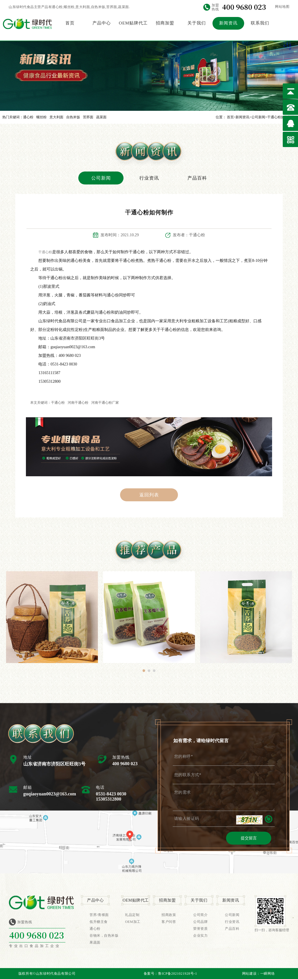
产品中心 (101, 23)
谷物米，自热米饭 (104, 936)
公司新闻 (258, 117)
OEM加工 (132, 922)
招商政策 (169, 915)
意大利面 (56, 117)
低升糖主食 (99, 922)
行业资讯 (149, 178)
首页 (70, 23)
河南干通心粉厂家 (105, 403)
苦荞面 (88, 117)
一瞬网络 (267, 974)
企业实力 (200, 936)
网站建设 (249, 974)
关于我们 (196, 23)
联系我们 (260, 23)
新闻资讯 (228, 23)
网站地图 (282, 7)
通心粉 (28, 117)
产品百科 (197, 178)
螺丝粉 (41, 117)
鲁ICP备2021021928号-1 (177, 974)
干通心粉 (45, 252)
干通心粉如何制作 (281, 117)
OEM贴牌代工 (133, 23)
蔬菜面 (101, 117)
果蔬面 (95, 942)
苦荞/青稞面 (99, 915)
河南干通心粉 (78, 403)
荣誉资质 (200, 929)
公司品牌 (200, 922)
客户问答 (169, 922)
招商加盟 (165, 23)
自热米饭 (73, 117)
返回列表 (149, 494)
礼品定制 (132, 915)
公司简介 (200, 915)
